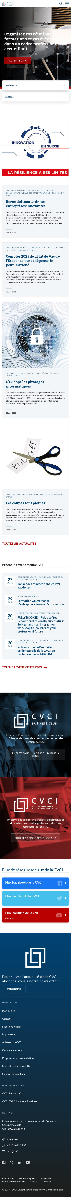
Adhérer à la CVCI (12, 1042)
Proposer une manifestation (18, 1058)
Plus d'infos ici (17, 60)
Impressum (8, 1034)
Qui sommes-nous (12, 1050)
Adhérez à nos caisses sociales (35, 838)
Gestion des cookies (13, 1073)
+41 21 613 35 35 (14, 1145)
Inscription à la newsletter (17, 1065)
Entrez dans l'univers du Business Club (35, 754)
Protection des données (13, 1181)
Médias (47, 1181)
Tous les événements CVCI (22, 667)
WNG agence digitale (52, 1189)
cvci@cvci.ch (11, 1151)
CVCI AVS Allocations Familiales (20, 1101)
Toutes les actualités (19, 543)
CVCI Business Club (13, 1093)
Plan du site (8, 1010)
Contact (6, 1018)
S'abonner (14, 989)
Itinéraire (10, 1139)
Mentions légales (12, 1026)
